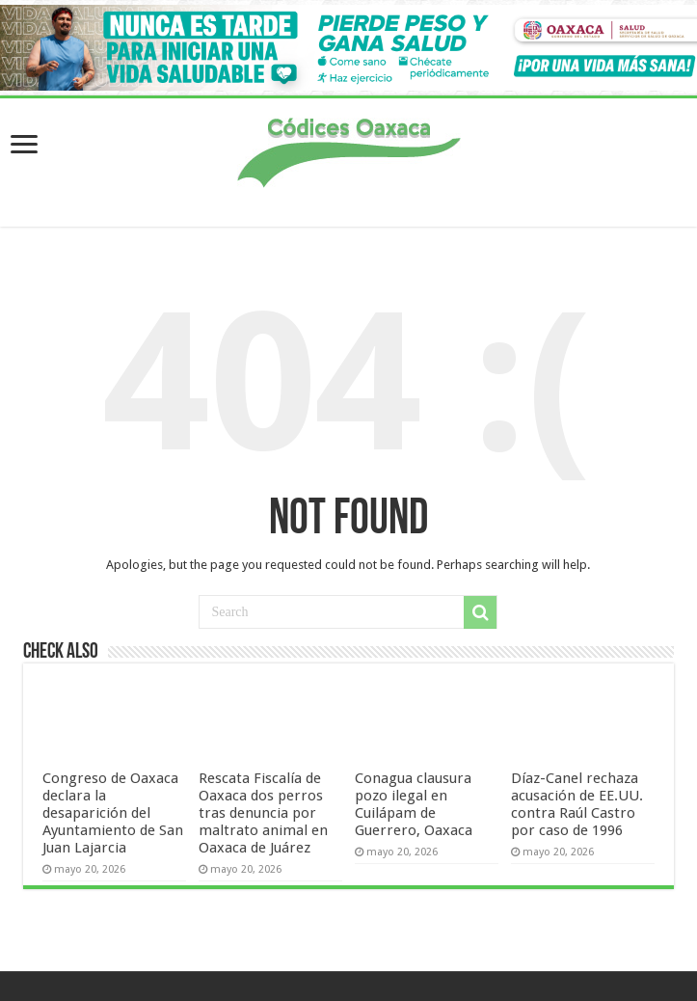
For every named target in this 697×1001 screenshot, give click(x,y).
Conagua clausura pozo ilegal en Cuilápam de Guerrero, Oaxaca (413, 804)
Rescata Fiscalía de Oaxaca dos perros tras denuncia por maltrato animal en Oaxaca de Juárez (263, 813)
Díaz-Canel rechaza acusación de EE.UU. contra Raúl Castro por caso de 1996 (577, 804)
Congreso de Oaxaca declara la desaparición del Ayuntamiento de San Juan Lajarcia (112, 813)
